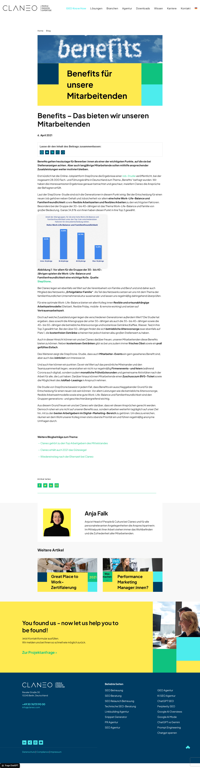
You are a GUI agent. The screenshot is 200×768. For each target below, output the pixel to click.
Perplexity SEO (166, 706)
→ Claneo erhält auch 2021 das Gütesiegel (62, 449)
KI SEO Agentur (166, 695)
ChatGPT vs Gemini (168, 722)
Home (40, 30)
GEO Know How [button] (76, 8)
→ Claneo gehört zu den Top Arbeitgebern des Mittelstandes (73, 443)
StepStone (44, 281)
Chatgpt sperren (167, 732)
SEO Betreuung (114, 690)
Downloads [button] (143, 8)
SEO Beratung (113, 695)
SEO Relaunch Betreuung (119, 701)
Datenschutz (28, 751)
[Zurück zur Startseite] (27, 8)
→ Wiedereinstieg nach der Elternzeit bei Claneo (65, 456)
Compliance (43, 751)
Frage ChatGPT (10, 765)
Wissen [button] (158, 8)
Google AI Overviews (169, 711)
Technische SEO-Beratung (120, 706)
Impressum (56, 751)
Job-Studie (129, 175)
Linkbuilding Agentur (117, 711)
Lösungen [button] (96, 8)
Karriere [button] (172, 8)
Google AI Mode (167, 716)
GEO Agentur (165, 690)
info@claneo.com (31, 707)
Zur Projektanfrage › (39, 652)
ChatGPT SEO (165, 701)
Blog (48, 30)
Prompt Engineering (169, 727)
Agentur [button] (127, 8)
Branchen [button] (112, 8)
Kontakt (186, 8)
